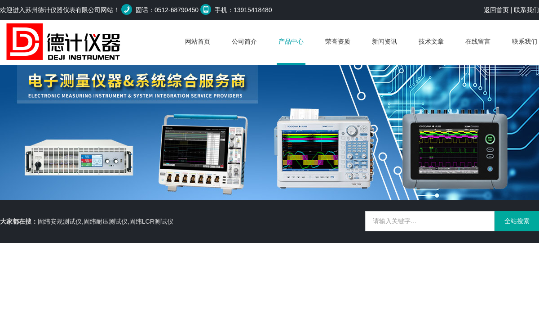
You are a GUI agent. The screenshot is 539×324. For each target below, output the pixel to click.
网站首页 (197, 41)
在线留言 (477, 41)
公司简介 (244, 41)
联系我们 (526, 10)
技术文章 (431, 41)
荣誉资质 (337, 41)
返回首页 (496, 10)
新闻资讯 (384, 41)
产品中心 (291, 41)
